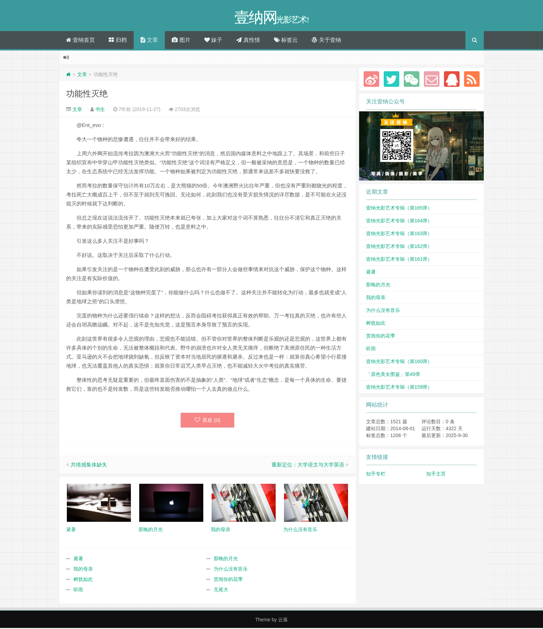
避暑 (78, 559)
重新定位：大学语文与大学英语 (308, 466)
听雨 (78, 590)
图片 (181, 41)
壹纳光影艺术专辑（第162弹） (399, 247)
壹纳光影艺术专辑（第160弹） (399, 362)
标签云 (286, 41)
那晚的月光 (226, 559)
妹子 (213, 41)
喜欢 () (208, 421)
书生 (100, 110)
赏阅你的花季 (228, 580)
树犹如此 (83, 580)
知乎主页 (436, 475)
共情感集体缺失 (89, 466)
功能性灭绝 (87, 94)
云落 (283, 620)
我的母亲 (83, 570)
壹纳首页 (80, 41)
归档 (117, 41)
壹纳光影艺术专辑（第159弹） (399, 388)
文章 (149, 41)
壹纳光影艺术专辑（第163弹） (399, 234)
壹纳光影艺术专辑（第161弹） (399, 260)
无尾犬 (221, 590)
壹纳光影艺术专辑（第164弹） (399, 221)
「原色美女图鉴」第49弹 (393, 375)
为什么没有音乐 (231, 570)
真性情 (248, 41)
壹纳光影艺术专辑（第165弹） (399, 209)
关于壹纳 (326, 41)
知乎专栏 (375, 475)
